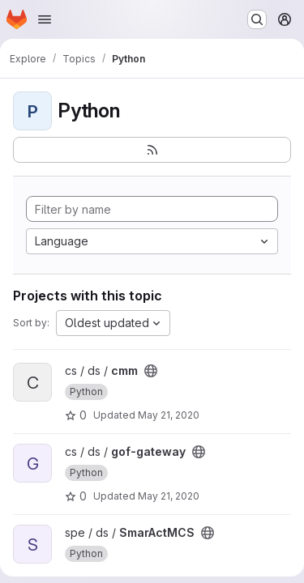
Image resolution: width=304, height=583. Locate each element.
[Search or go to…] (257, 19)
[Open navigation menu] (45, 19)
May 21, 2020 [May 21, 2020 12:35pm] (168, 415)
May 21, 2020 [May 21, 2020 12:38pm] (168, 496)
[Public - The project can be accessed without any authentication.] (150, 370)
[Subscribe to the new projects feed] (152, 150)
